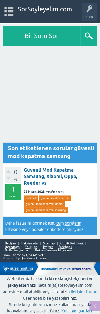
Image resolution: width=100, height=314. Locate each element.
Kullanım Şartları (17, 250)
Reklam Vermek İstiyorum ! (54, 250)
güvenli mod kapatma (55, 198)
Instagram (12, 247)
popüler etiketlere (49, 229)
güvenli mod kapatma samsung (46, 210)
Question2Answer (33, 258)
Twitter (48, 247)
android (31, 198)
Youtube (31, 247)
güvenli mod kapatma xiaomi (44, 204)
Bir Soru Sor (41, 35)
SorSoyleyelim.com (45, 9)
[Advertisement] (50, 96)
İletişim (10, 243)
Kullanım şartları (76, 310)
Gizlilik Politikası (71, 243)
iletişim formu (84, 291)
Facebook (65, 247)
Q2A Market (34, 255)
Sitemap (49, 243)
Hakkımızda (29, 243)
